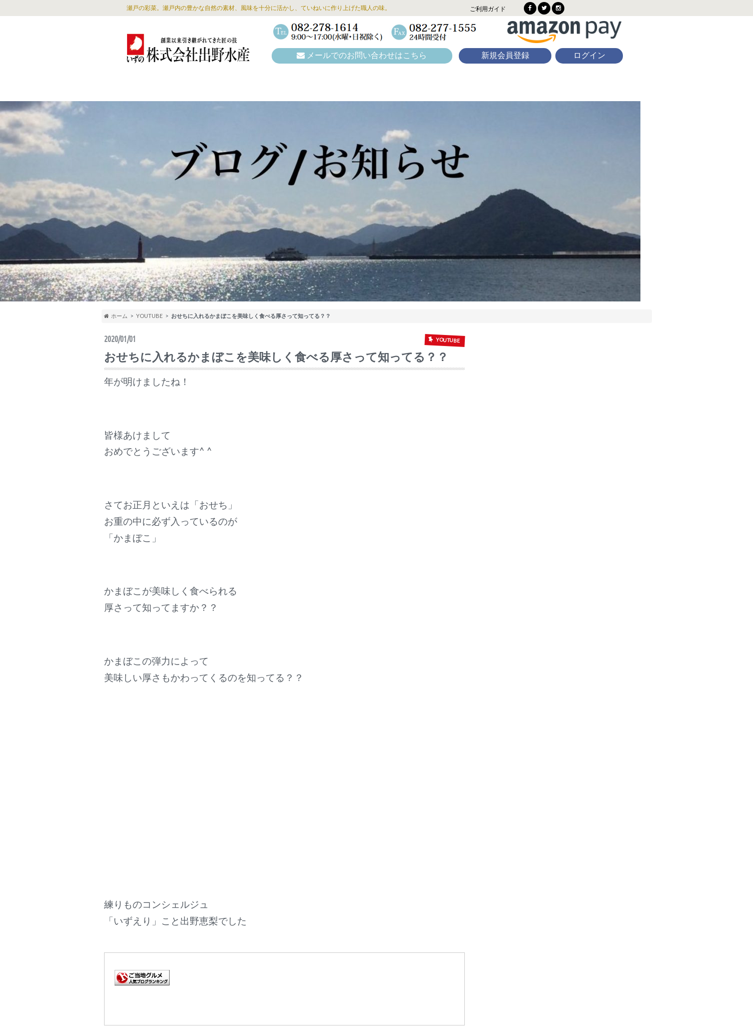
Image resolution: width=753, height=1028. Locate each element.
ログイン (589, 55)
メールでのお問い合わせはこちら (362, 55)
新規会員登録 (505, 55)
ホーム (116, 315)
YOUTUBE (149, 315)
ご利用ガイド (488, 9)
